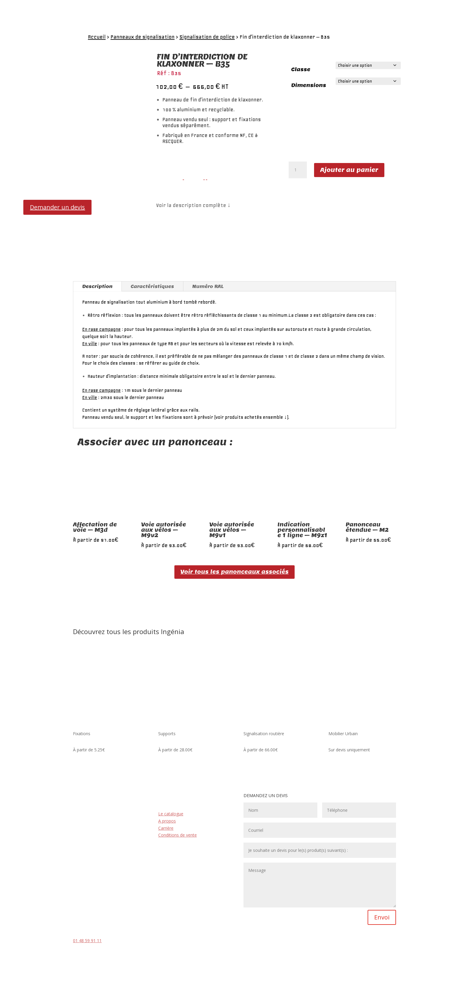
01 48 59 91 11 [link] (87, 940)
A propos (167, 821)
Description (97, 286)
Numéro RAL (207, 286)
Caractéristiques (152, 286)
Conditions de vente (177, 835)
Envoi (381, 917)
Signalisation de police (207, 36)
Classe (300, 69)
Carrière (165, 828)
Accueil (97, 36)
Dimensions (308, 85)
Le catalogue (170, 814)
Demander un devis (57, 207)
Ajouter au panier (349, 169)
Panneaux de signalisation (142, 36)
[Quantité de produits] (298, 170)
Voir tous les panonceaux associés (234, 571)
